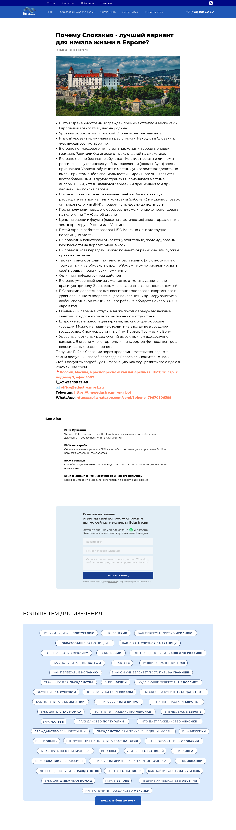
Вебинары (87, 3)
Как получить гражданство (117, 795)
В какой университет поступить (150, 676)
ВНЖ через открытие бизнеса (129, 765)
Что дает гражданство (169, 725)
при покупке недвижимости (134, 735)
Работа (124, 775)
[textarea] (118, 567)
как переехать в (75, 676)
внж (115, 637)
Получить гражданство (122, 716)
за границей (85, 647)
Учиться (145, 755)
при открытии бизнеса (65, 755)
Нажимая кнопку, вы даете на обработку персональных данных (117, 586)
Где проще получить (68, 775)
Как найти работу (174, 775)
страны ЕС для (68, 686)
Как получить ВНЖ (77, 667)
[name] (118, 546)
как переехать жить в (165, 637)
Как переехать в (66, 657)
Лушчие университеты (169, 785)
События (68, 3)
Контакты (106, 3)
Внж (118, 706)
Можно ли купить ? (174, 696)
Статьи (51, 3)
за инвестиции (60, 735)
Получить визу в (68, 637)
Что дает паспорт (176, 706)
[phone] (118, 555)
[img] (211, 3)
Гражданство (101, 725)
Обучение (56, 696)
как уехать (149, 647)
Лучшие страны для (163, 667)
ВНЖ (111, 657)
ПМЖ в (122, 667)
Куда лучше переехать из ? (168, 686)
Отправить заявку (118, 579)
